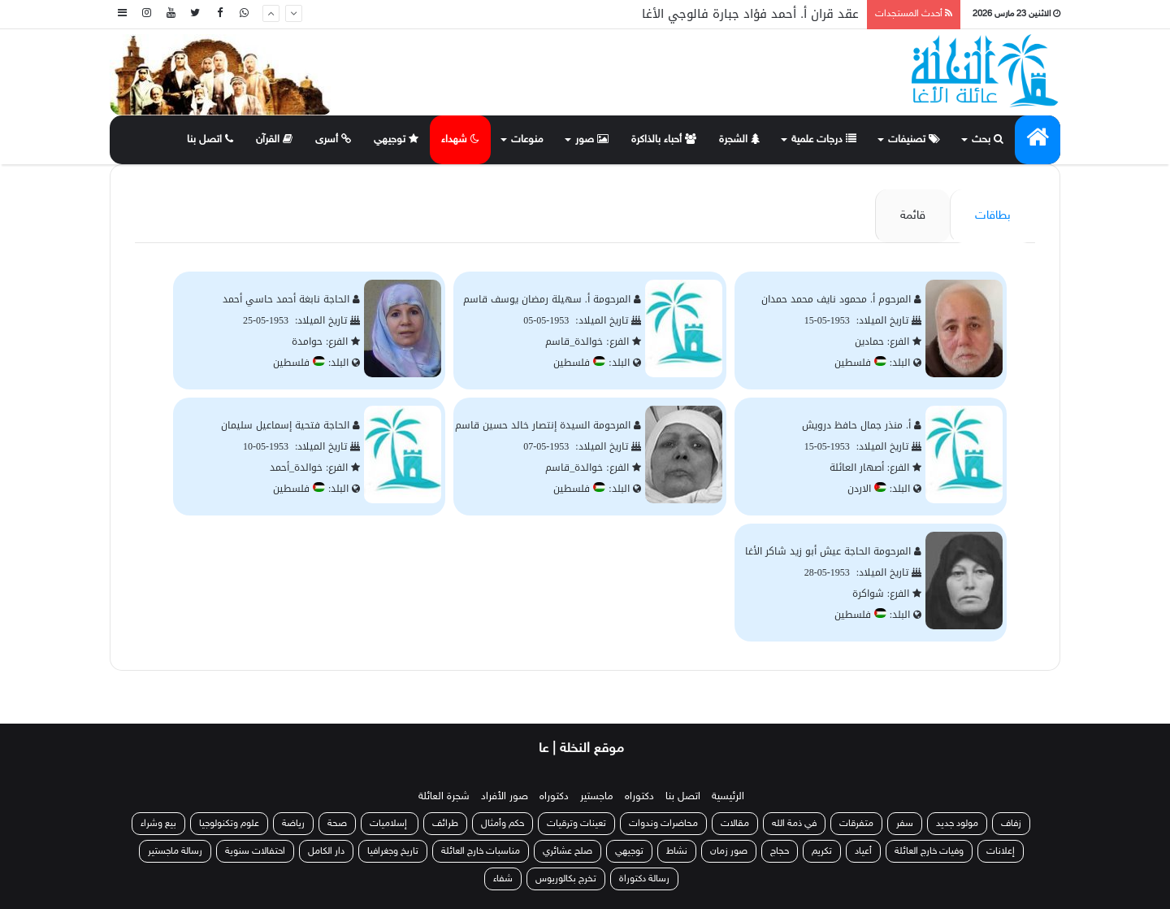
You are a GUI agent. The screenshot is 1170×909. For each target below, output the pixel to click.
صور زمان (729, 851)
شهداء (460, 139)
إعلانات (1000, 851)
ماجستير (596, 796)
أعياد (863, 851)
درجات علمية (823, 139)
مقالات (735, 823)
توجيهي (396, 139)
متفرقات (856, 823)
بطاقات (993, 216)
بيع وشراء (158, 823)
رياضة (293, 823)
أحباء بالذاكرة (663, 139)
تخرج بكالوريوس (565, 879)
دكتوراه (639, 796)
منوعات (527, 139)
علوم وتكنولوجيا (229, 823)
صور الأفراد (504, 796)
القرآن (274, 139)
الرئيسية (728, 796)
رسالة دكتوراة (644, 879)
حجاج (779, 851)
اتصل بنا (210, 139)
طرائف (445, 823)
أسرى (333, 139)
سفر (904, 823)
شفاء (503, 879)
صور (592, 139)
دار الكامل (326, 851)
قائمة (912, 216)
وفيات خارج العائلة (929, 851)
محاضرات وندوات (663, 823)
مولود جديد (957, 823)
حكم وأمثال (502, 823)
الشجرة (739, 139)
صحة (337, 823)
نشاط (676, 851)
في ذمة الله (794, 823)
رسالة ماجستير (175, 851)
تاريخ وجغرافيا (392, 851)
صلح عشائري (567, 851)
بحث (987, 139)
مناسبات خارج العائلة (480, 851)
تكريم (822, 851)
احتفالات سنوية (255, 851)
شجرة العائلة (444, 796)
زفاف (1011, 823)
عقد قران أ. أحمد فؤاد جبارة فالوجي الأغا (750, 13)
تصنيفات (914, 139)
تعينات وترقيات (576, 823)
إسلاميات (390, 823)
